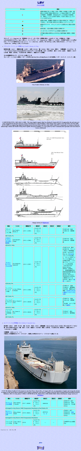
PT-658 (71, 254)
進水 (72, 412)
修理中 (68, 305)
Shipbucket (46, 222)
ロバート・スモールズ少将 (9, 413)
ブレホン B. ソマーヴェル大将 (9, 264)
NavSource (40, 395)
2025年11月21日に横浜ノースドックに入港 (69, 292)
